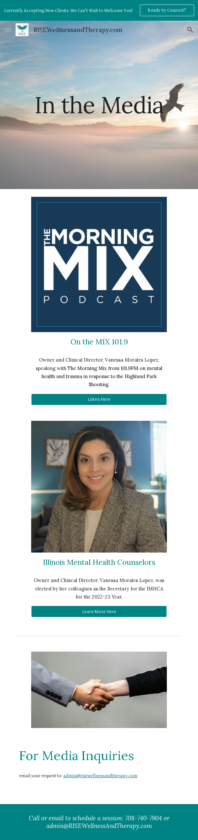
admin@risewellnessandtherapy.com (100, 775)
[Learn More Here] (99, 611)
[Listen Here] (99, 399)
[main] (99, 105)
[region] (99, 10)
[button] (8, 30)
